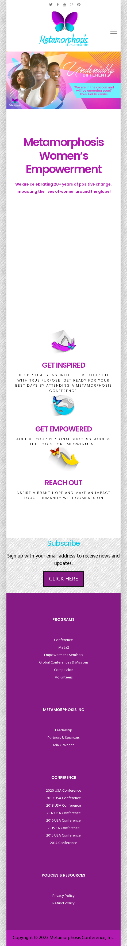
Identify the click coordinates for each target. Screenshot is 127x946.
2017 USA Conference (64, 813)
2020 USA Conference (63, 791)
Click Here (63, 579)
